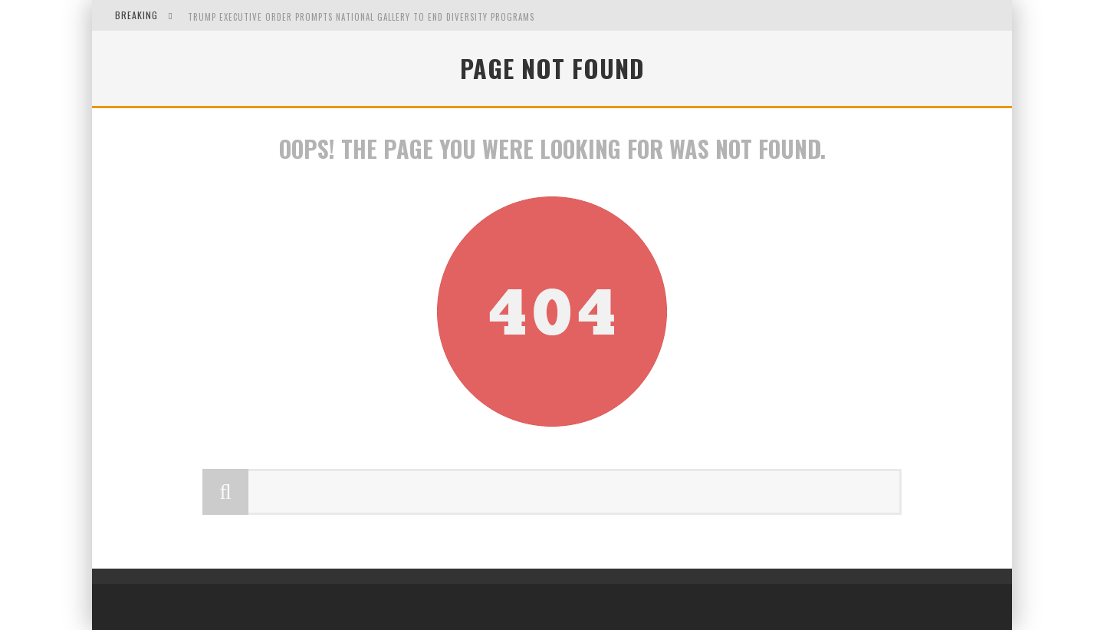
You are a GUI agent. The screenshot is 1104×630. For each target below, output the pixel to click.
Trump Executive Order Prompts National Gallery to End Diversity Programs (361, 17)
